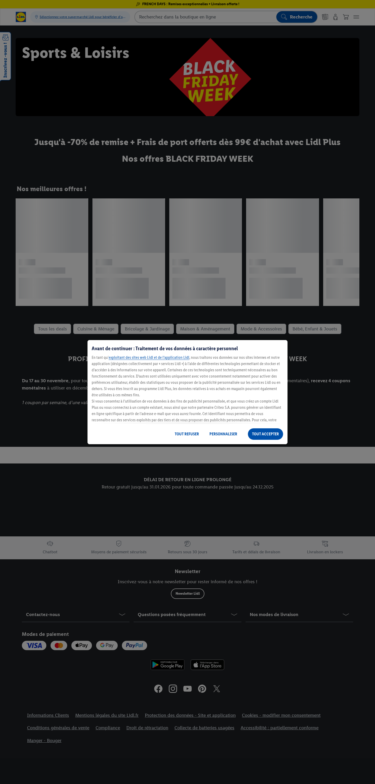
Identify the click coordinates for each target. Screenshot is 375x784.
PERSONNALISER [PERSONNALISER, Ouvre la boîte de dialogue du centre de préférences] (223, 433)
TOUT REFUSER (187, 433)
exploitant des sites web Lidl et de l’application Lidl (149, 357)
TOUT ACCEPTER (265, 433)
